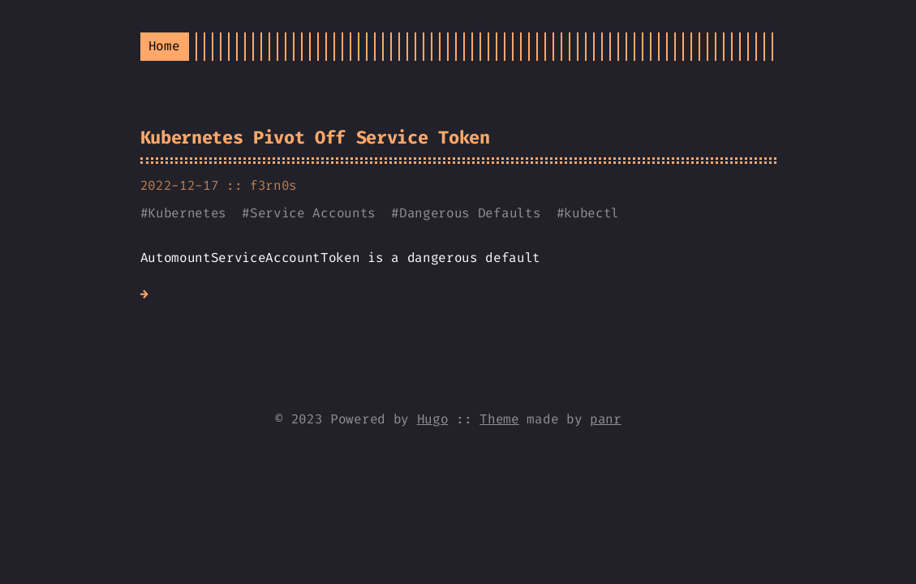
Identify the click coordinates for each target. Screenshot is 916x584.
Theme (499, 418)
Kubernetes (187, 212)
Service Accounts (313, 212)
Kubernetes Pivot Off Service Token (315, 137)
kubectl (591, 212)
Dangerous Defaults (469, 212)
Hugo (433, 418)
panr (605, 418)
